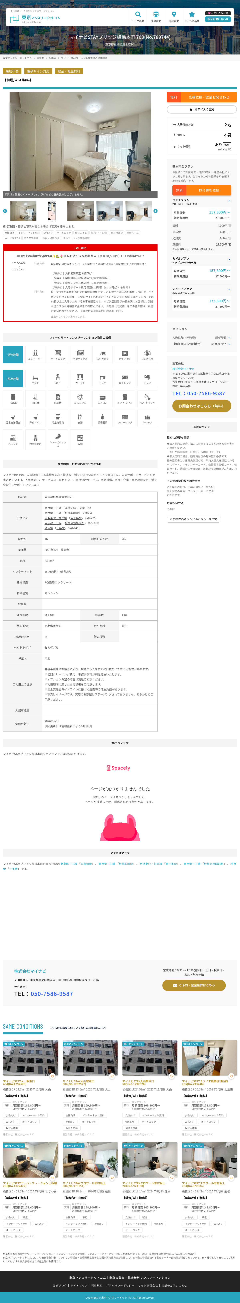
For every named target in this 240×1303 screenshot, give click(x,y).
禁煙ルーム (133, 232)
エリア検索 (138, 21)
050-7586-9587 (206, 393)
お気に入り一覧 (219, 13)
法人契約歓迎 (31, 238)
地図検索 (174, 21)
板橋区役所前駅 (74, 523)
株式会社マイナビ (183, 369)
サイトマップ (79, 1285)
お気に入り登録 (205, 109)
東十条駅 (76, 518)
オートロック (64, 232)
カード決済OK (12, 238)
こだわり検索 (192, 21)
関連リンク (60, 1285)
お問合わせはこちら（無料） (202, 405)
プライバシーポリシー (120, 1285)
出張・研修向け (50, 238)
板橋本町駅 (72, 513)
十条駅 (60, 528)
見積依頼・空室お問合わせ (209, 97)
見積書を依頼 (209, 190)
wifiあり (48, 232)
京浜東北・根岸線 (56, 518)
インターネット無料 (29, 232)
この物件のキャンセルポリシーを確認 (193, 519)
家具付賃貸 (117, 232)
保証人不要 (81, 232)
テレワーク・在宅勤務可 (76, 238)
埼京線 (49, 528)
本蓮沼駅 (70, 508)
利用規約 (96, 1285)
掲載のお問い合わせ (174, 1285)
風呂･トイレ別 (99, 232)
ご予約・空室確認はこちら (197, 985)
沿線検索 (156, 21)
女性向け (9, 232)
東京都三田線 (53, 508)
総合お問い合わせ (218, 19)
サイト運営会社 (148, 1285)
